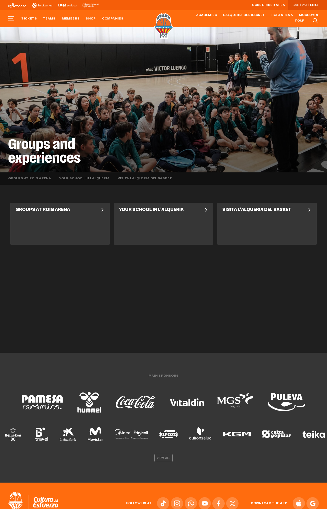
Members (71, 18)
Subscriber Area (268, 5)
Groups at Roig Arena (29, 178)
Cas (296, 5)
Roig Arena (282, 15)
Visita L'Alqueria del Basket (145, 178)
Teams (49, 18)
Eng (314, 5)
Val (305, 5)
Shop (91, 18)
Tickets (29, 18)
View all (163, 456)
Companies (112, 18)
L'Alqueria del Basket (244, 15)
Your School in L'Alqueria (84, 178)
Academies (206, 15)
